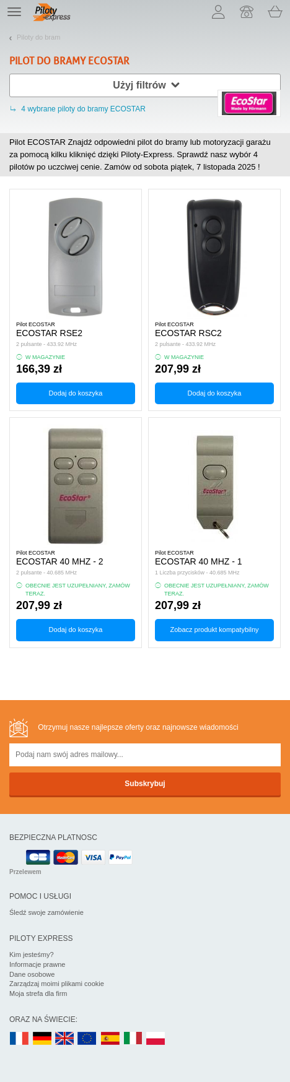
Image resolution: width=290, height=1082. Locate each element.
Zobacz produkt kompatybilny (214, 629)
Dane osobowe (32, 974)
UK (65, 1039)
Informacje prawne (37, 964)
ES (110, 1039)
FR (19, 1039)
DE (42, 1039)
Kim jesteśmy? (31, 954)
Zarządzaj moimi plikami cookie (56, 983)
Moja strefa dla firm (38, 993)
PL (156, 1039)
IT (133, 1039)
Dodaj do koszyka (76, 393)
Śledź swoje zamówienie (46, 912)
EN (87, 1039)
